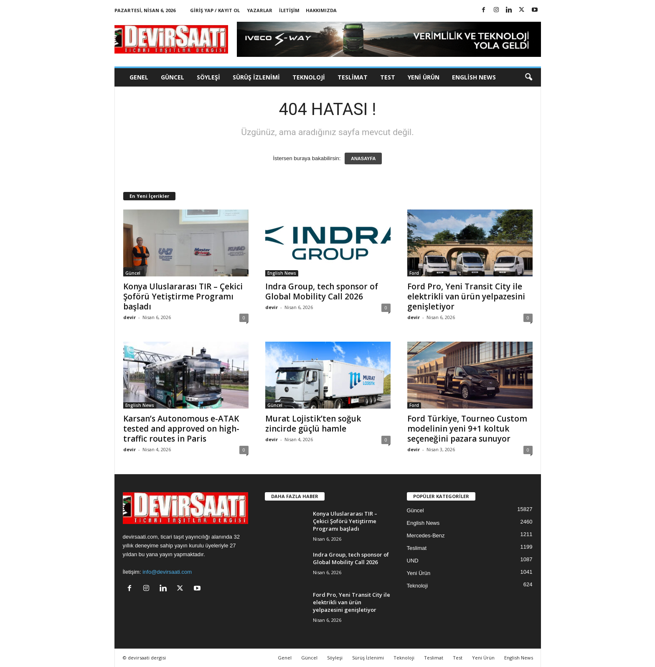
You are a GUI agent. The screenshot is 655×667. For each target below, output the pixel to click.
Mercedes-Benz (426, 535)
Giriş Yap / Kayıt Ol (215, 10)
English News (474, 77)
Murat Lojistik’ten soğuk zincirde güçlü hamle (313, 423)
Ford (414, 273)
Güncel (172, 77)
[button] (528, 77)
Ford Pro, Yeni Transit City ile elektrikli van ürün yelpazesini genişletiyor (466, 296)
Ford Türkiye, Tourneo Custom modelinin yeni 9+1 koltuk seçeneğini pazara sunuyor (467, 428)
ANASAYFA (363, 158)
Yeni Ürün (423, 77)
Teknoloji (308, 77)
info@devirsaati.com (167, 572)
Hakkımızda (321, 10)
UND (413, 560)
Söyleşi (208, 77)
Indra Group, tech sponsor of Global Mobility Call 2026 (321, 291)
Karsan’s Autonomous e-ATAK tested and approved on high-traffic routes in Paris (181, 428)
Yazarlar (259, 10)
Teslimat (353, 77)
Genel (138, 77)
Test (387, 77)
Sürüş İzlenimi (256, 77)
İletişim (289, 10)
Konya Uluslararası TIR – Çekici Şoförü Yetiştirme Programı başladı (183, 296)
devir (129, 317)
